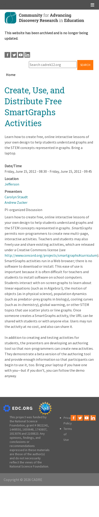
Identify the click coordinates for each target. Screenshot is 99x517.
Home (11, 74)
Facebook (7, 55)
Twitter (14, 55)
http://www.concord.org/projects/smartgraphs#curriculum (51, 255)
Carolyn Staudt (16, 197)
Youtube (21, 55)
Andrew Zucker (16, 202)
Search (85, 65)
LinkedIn (27, 55)
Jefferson (12, 184)
